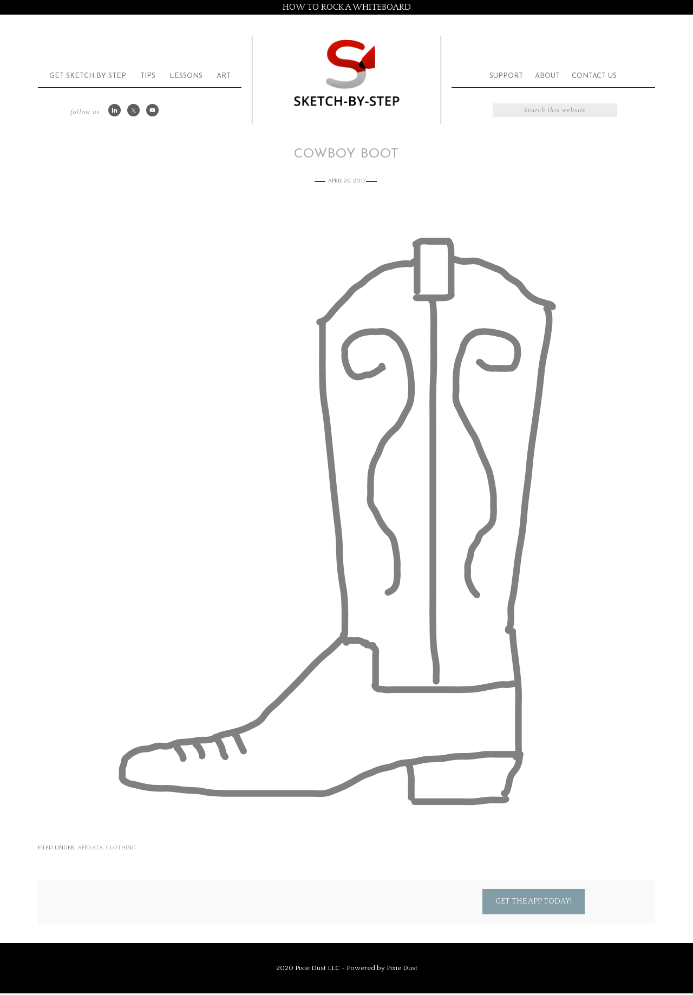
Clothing (121, 848)
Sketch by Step (346, 72)
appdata (90, 848)
